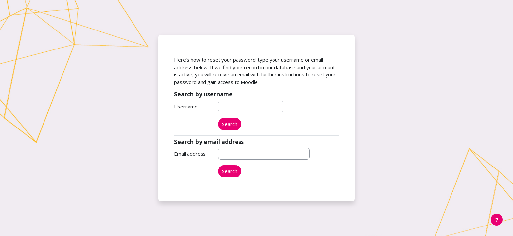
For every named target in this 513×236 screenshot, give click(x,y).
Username (186, 106)
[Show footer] (497, 220)
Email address (190, 153)
